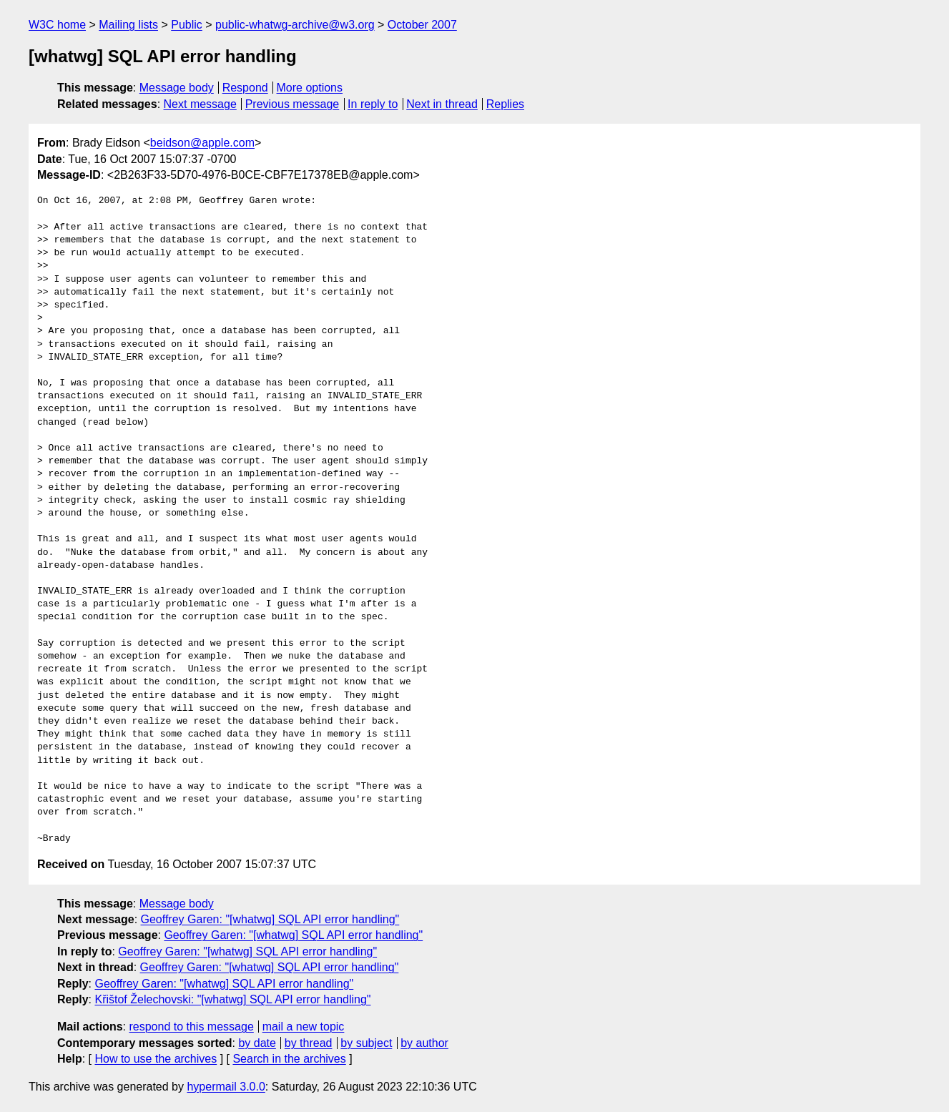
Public (186, 25)
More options (310, 88)
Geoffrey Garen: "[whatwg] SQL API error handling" (270, 919)
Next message (200, 104)
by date (256, 1043)
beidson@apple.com (202, 143)
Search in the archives (288, 1059)
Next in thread (442, 104)
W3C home (57, 25)
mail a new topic (303, 1026)
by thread (309, 1043)
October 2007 (422, 25)
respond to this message (191, 1026)
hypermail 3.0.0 (226, 1087)
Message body (176, 88)
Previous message (292, 104)
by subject (366, 1043)
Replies (505, 104)
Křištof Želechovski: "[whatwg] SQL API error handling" (232, 999)
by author (424, 1043)
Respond (245, 88)
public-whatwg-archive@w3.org (295, 25)
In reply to (373, 104)
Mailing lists (128, 25)
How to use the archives (155, 1059)
